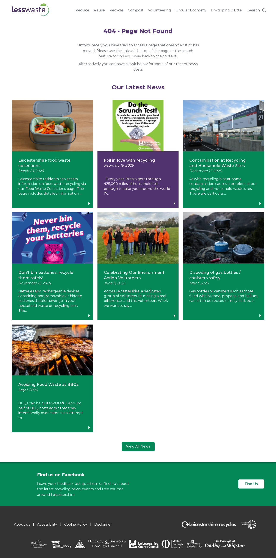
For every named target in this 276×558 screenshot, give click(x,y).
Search (254, 10)
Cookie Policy (75, 524)
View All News (138, 446)
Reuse (99, 10)
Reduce (82, 10)
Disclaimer (103, 524)
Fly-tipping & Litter (227, 10)
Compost (135, 10)
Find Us (251, 484)
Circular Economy (191, 10)
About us (22, 524)
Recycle (116, 10)
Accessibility (47, 524)
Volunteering (159, 10)
